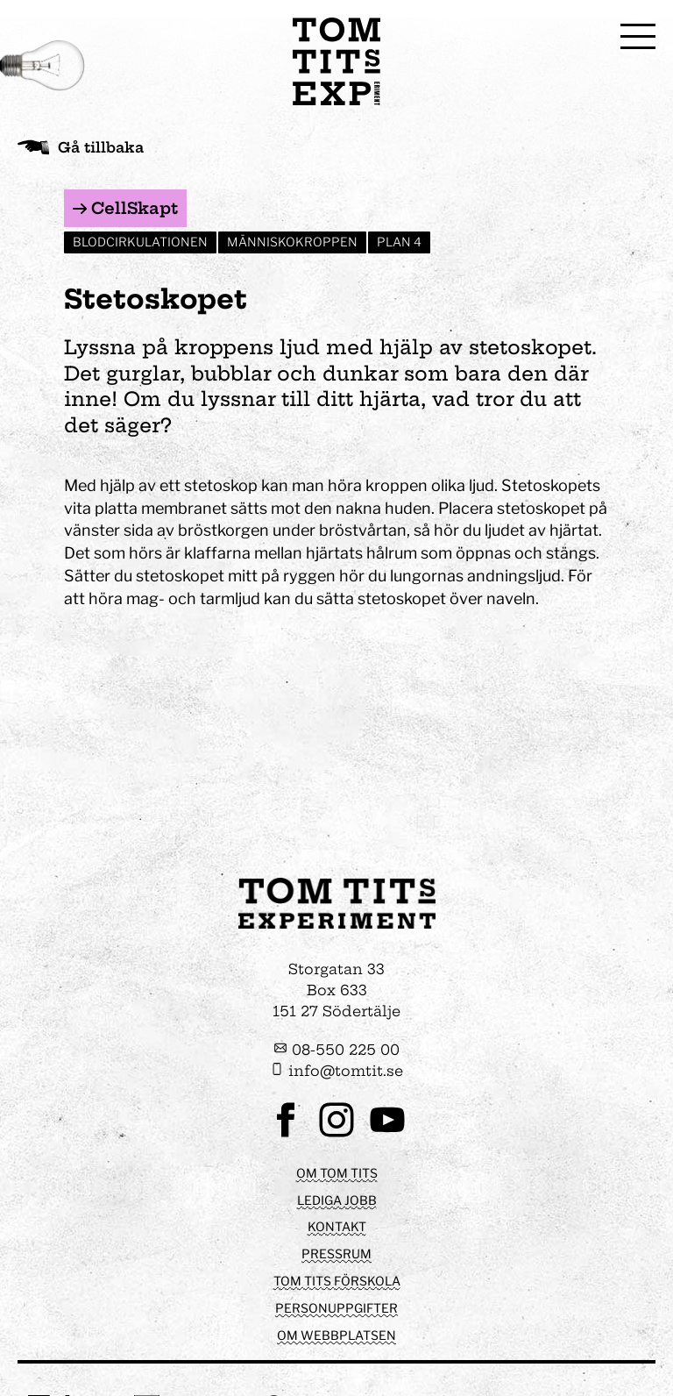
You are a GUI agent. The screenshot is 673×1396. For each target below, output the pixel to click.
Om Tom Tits (337, 1172)
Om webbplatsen (336, 1335)
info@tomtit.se (336, 1070)
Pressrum (336, 1253)
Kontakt (337, 1226)
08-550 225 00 (336, 1049)
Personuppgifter (336, 1307)
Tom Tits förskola (336, 1280)
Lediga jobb (337, 1200)
